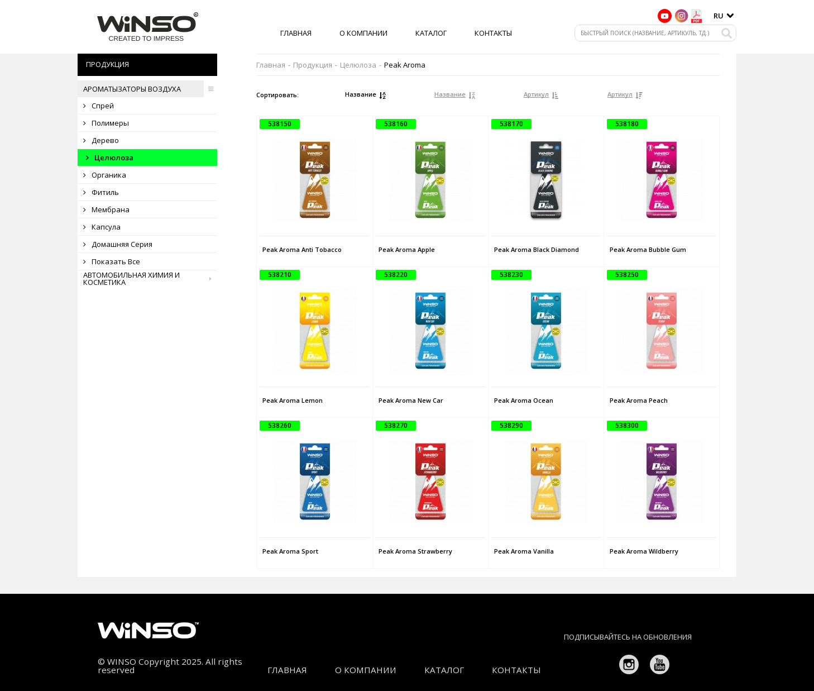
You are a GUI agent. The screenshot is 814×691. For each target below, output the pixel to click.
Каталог (431, 33)
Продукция (312, 65)
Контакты (493, 33)
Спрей (98, 106)
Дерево (101, 140)
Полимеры (106, 123)
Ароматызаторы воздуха (150, 88)
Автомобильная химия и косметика (150, 278)
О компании (363, 33)
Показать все (111, 261)
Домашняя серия (117, 244)
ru (719, 16)
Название (360, 94)
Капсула (102, 227)
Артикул (536, 94)
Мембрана (106, 209)
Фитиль (101, 192)
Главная (296, 33)
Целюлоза (109, 158)
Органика (104, 175)
